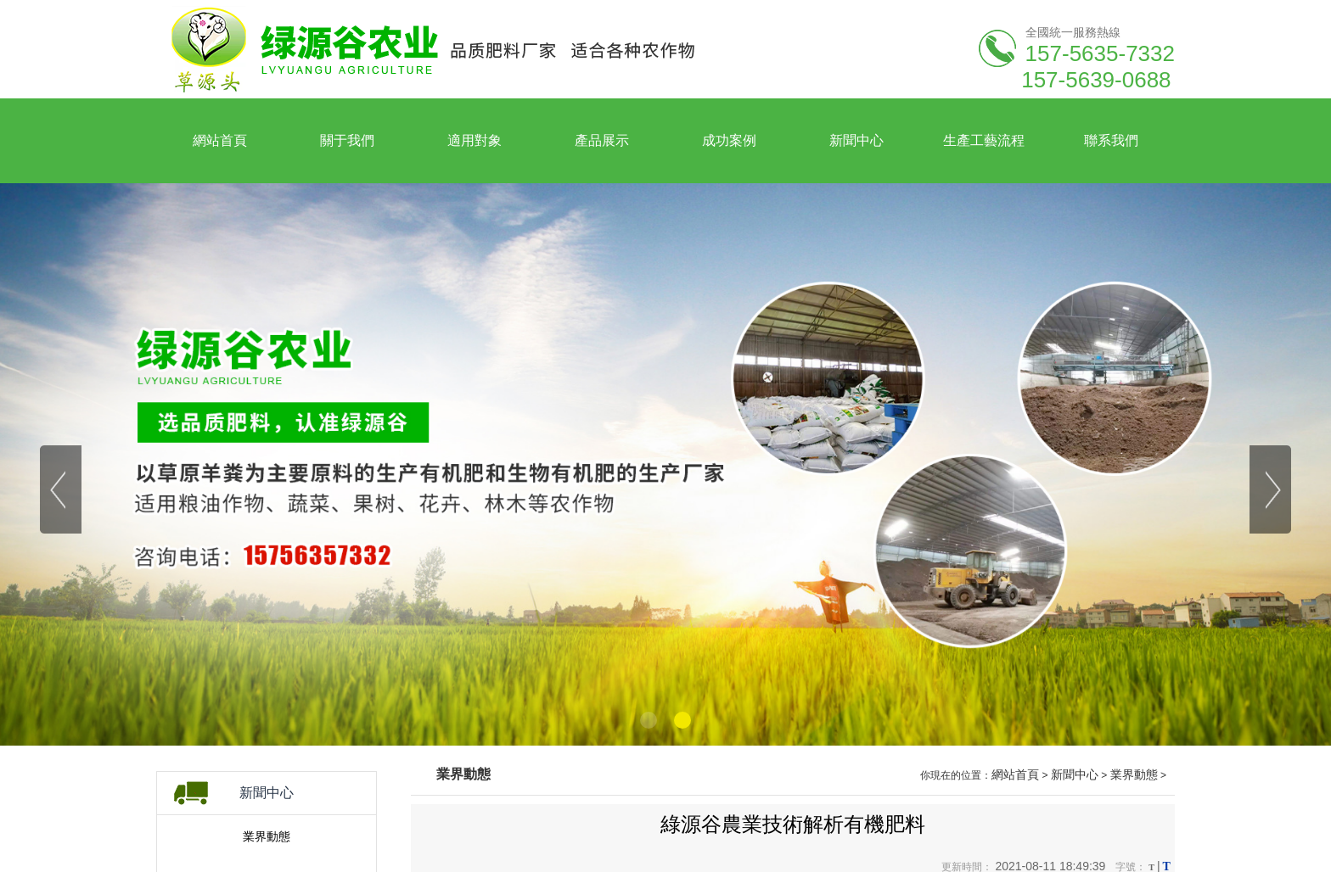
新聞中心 (1074, 774)
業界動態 (266, 836)
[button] (648, 720)
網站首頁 (1015, 774)
